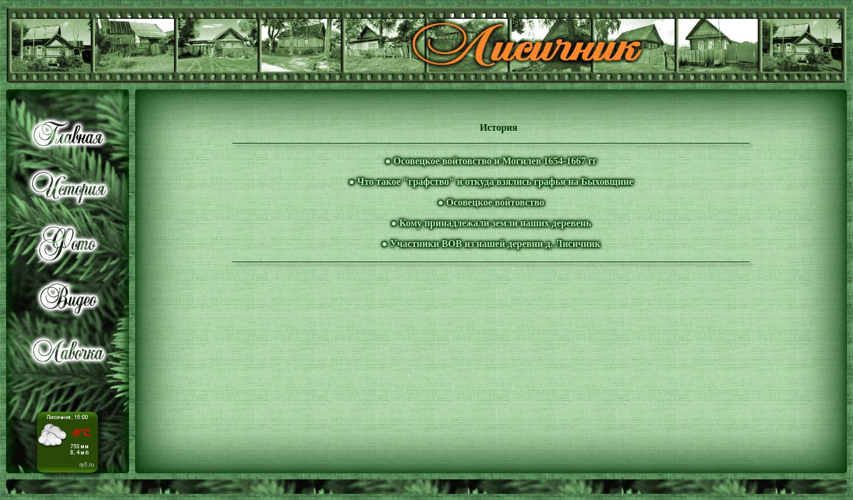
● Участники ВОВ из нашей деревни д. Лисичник (490, 243)
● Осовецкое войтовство (490, 202)
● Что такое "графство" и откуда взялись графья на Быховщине (491, 181)
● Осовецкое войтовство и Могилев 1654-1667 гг (491, 161)
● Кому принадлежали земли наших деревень (491, 223)
